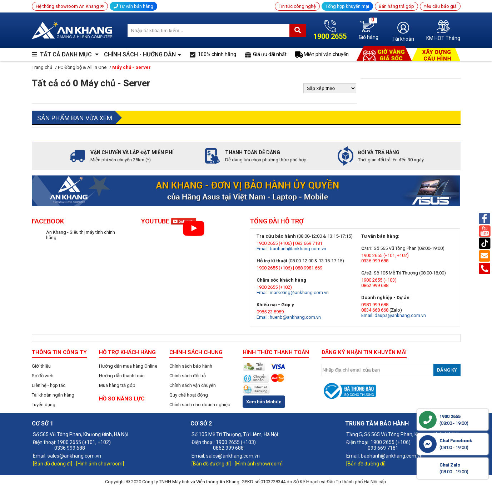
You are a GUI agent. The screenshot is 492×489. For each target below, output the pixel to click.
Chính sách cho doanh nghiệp (199, 404)
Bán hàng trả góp (396, 6)
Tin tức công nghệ (297, 6)
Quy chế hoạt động (188, 395)
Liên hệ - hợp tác (48, 385)
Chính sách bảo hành (190, 366)
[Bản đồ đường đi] (53, 464)
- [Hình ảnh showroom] (98, 464)
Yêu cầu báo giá (440, 6)
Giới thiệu (41, 366)
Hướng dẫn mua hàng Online (128, 366)
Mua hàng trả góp (117, 385)
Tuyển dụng (43, 404)
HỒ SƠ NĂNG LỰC (122, 398)
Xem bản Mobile (264, 401)
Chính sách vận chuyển (192, 385)
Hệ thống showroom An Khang (70, 6)
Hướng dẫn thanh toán (122, 375)
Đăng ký (447, 370)
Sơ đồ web (43, 375)
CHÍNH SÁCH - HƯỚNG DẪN (140, 54)
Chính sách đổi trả (187, 375)
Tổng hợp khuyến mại (347, 6)
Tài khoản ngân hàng (53, 395)
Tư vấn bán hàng (133, 6)
